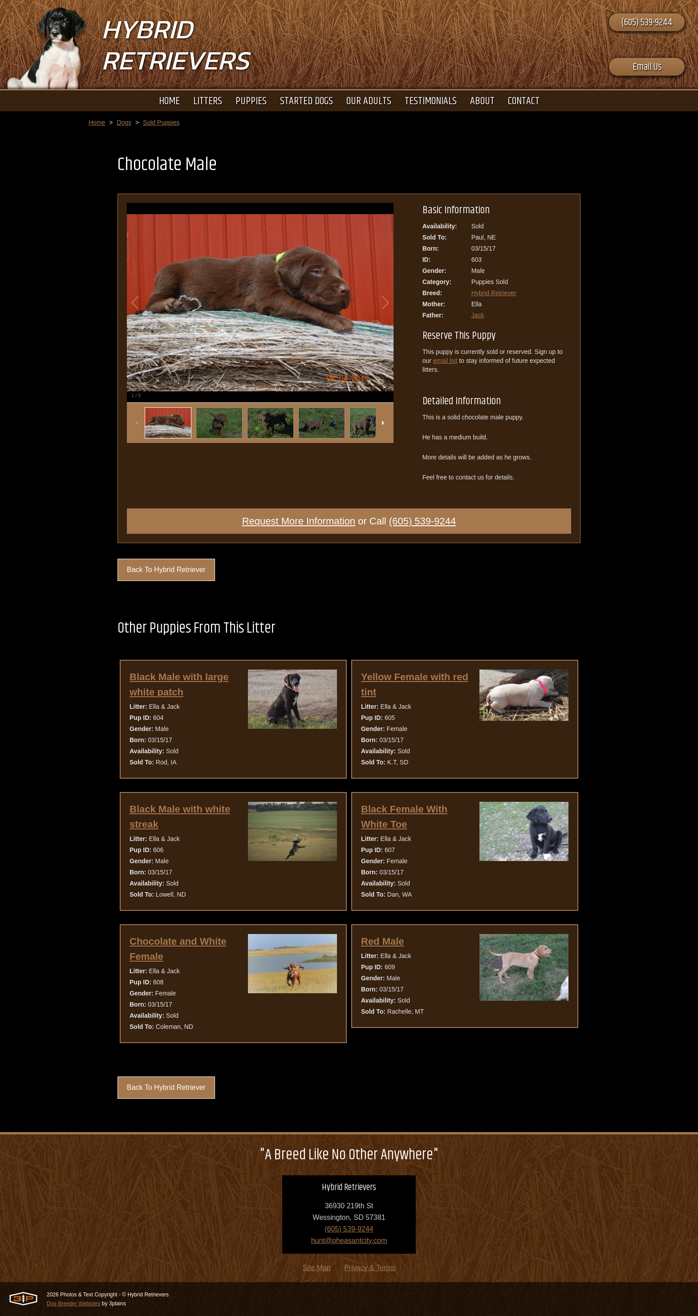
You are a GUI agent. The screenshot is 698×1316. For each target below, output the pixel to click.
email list (445, 360)
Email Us (647, 67)
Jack (477, 315)
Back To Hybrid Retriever (166, 569)
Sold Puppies (161, 122)
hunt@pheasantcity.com (349, 1240)
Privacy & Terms (369, 1267)
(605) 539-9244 (647, 22)
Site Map (317, 1267)
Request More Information (298, 521)
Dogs (124, 122)
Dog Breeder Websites (74, 1303)
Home (97, 122)
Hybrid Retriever (493, 293)
